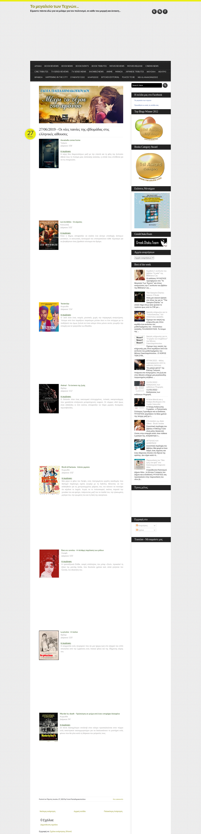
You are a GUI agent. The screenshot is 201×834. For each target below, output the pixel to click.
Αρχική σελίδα (80, 811)
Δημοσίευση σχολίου (49, 824)
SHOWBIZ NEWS (96, 71)
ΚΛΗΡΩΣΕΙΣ (93, 77)
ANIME (110, 71)
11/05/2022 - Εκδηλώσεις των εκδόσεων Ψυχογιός (154, 384)
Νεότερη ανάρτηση (47, 811)
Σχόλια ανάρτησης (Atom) (61, 831)
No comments (118, 799)
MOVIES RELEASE (135, 66)
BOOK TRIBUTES (99, 66)
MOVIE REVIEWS (117, 66)
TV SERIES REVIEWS (60, 71)
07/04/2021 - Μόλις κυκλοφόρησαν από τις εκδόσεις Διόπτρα (155, 362)
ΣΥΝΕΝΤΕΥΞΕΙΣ (77, 77)
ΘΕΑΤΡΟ (162, 71)
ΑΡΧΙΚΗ (38, 66)
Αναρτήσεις (142, 525)
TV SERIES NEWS (78, 71)
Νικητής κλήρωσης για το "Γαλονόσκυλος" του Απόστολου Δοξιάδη (156, 314)
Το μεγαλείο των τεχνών (142, 100)
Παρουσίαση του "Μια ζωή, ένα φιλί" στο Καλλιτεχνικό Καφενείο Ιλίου (155, 463)
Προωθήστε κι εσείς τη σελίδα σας (146, 105)
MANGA (119, 71)
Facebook (165, 11)
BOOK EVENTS (82, 66)
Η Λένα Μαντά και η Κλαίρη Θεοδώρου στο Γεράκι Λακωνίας (155, 401)
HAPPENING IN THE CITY (57, 77)
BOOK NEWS (67, 66)
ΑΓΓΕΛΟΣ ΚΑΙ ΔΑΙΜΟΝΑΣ (152, 441)
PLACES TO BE (128, 77)
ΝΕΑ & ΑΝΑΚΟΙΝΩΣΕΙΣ (148, 77)
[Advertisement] (100, 38)
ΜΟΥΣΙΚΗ (151, 71)
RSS (159, 11)
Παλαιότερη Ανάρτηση (113, 811)
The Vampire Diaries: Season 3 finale (155, 294)
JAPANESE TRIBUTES (135, 71)
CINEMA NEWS (152, 66)
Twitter (154, 11)
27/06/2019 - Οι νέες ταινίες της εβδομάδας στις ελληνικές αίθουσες (74, 131)
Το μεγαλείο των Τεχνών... (54, 6)
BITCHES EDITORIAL (110, 77)
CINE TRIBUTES (41, 71)
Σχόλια (140, 530)
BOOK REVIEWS (52, 66)
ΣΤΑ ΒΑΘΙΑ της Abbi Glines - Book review (155, 422)
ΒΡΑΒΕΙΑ (39, 77)
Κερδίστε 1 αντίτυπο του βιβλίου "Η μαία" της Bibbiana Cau (156, 273)
